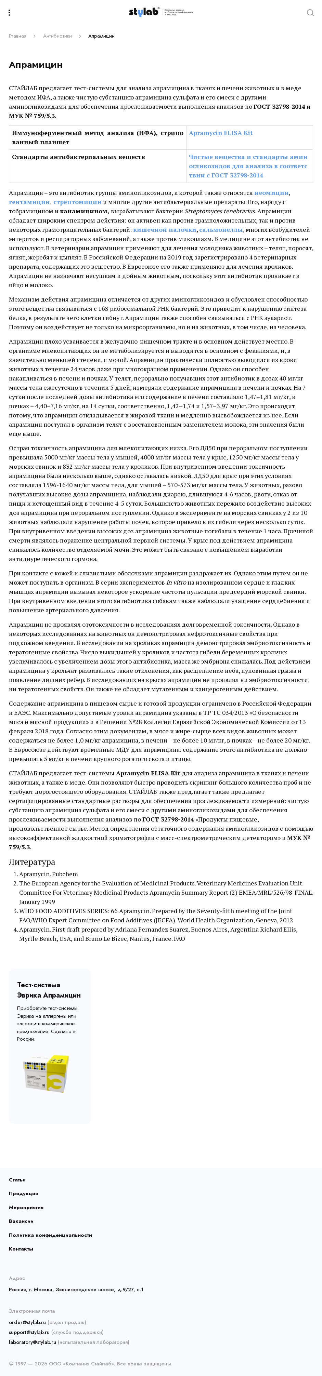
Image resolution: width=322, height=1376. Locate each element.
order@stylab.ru (27, 1322)
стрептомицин (77, 202)
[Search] (310, 12)
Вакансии (21, 1221)
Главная (17, 36)
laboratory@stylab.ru (32, 1342)
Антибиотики (57, 36)
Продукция (23, 1193)
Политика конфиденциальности (50, 1235)
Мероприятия (26, 1207)
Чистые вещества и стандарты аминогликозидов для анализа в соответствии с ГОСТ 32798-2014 (248, 165)
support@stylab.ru (29, 1332)
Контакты (21, 1249)
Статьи (17, 1180)
